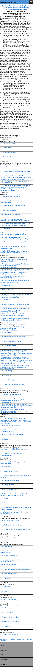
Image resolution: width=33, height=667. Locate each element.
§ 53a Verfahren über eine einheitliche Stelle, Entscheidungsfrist (14, 512)
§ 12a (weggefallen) (6, 228)
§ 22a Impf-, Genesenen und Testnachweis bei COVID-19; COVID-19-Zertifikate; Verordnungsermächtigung (14, 310)
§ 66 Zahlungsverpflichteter (8, 573)
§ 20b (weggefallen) (6, 289)
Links (2, 655)
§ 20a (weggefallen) (6, 285)
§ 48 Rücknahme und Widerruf (10, 480)
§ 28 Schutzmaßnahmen (8, 345)
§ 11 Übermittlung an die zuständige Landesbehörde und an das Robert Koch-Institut (15, 220)
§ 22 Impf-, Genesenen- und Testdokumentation (15, 304)
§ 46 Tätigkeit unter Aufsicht (9, 471)
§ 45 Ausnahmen (5, 466)
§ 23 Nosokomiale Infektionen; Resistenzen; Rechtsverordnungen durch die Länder (14, 314)
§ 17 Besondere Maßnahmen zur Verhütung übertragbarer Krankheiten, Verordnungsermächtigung (14, 265)
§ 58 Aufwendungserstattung (9, 555)
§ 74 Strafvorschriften (7, 612)
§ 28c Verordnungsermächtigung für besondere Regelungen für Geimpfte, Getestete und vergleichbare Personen (15, 367)
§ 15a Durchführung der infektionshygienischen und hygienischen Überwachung (15, 251)
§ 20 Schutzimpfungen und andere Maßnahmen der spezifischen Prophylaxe (15, 281)
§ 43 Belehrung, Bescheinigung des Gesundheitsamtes (11, 454)
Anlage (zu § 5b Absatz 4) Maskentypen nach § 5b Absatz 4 (16, 639)
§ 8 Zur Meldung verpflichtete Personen (12, 205)
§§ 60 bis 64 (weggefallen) (8, 564)
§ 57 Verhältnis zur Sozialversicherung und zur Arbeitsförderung (14, 551)
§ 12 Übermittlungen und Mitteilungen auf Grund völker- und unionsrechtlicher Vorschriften (15, 224)
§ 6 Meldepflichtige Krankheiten (10, 196)
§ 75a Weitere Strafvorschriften (10, 621)
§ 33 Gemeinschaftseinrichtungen (10, 394)
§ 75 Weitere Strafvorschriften (9, 617)
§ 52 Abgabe (4, 503)
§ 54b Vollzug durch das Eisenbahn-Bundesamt (15, 529)
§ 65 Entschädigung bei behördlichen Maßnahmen (16, 569)
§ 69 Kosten (4, 591)
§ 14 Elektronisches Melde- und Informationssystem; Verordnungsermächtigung (15, 238)
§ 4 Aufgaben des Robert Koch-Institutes (13, 167)
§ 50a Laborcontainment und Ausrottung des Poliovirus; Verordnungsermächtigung (14, 494)
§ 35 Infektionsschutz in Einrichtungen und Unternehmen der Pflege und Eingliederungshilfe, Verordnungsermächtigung (15, 405)
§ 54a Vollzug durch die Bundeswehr (11, 525)
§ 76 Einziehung (5, 626)
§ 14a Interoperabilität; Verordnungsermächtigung (15, 242)
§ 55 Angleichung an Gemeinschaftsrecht (13, 538)
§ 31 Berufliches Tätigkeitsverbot (10, 380)
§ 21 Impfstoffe (5, 299)
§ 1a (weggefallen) (6, 148)
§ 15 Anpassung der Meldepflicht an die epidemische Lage (12, 247)
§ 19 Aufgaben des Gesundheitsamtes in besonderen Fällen (13, 276)
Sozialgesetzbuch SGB (8, 2)
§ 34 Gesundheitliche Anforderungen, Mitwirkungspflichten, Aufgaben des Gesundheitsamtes (12, 400)
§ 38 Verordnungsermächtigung (10, 425)
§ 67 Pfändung (5, 578)
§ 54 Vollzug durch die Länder (9, 520)
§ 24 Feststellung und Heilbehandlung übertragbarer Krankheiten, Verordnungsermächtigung (12, 328)
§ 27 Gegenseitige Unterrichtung (10, 341)
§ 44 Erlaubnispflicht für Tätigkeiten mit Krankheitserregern (12, 462)
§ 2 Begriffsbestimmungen (8, 152)
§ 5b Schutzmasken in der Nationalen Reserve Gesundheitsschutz (14, 182)
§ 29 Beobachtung (6, 371)
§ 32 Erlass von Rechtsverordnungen (12, 384)
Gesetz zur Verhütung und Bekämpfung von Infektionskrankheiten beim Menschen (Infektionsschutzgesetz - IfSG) (16, 7)
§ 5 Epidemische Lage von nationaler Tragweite (15, 171)
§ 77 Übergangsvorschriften (9, 634)
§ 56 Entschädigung (6, 546)
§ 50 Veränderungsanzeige (8, 489)
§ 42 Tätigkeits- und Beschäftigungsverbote (13, 449)
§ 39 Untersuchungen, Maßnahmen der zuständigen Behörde (12, 430)
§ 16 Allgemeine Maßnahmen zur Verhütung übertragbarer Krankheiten (14, 260)
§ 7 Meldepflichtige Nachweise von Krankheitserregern (11, 201)
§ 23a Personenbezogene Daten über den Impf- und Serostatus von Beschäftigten (15, 319)
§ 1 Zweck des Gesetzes (8, 143)
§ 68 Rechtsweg (5, 586)
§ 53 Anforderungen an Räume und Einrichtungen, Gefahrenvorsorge (16, 508)
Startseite (3, 645)
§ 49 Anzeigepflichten (7, 484)
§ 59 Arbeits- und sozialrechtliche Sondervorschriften (10, 560)
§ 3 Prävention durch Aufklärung (10, 157)
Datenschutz (4, 659)
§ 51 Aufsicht (4, 498)
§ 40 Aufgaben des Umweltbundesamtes (13, 434)
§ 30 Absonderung (6, 375)
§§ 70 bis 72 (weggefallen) (8, 599)
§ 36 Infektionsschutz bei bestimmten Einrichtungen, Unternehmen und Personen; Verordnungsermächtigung (14, 411)
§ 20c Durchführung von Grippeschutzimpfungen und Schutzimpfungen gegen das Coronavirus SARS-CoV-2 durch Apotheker (15, 296)
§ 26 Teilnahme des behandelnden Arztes (13, 336)
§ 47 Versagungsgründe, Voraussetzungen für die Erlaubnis (15, 476)
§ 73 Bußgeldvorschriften (8, 608)
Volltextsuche (4, 650)
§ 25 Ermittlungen (5, 332)
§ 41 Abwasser (5, 439)
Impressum (3, 664)
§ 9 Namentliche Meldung (8, 210)
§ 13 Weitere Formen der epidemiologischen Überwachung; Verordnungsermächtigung (14, 233)
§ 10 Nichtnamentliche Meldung (10, 214)
